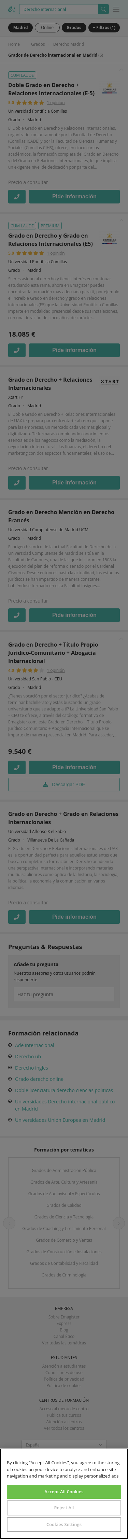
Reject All (64, 1508)
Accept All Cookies (63, 1491)
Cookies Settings (64, 1524)
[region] (64, 1494)
